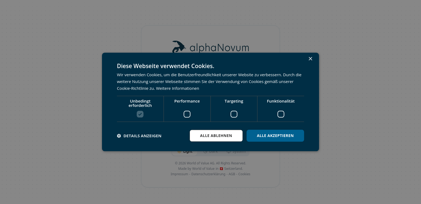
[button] (139, 135)
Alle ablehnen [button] (216, 135)
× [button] (310, 59)
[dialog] (210, 102)
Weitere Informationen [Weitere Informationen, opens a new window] (177, 88)
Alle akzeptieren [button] (275, 135)
